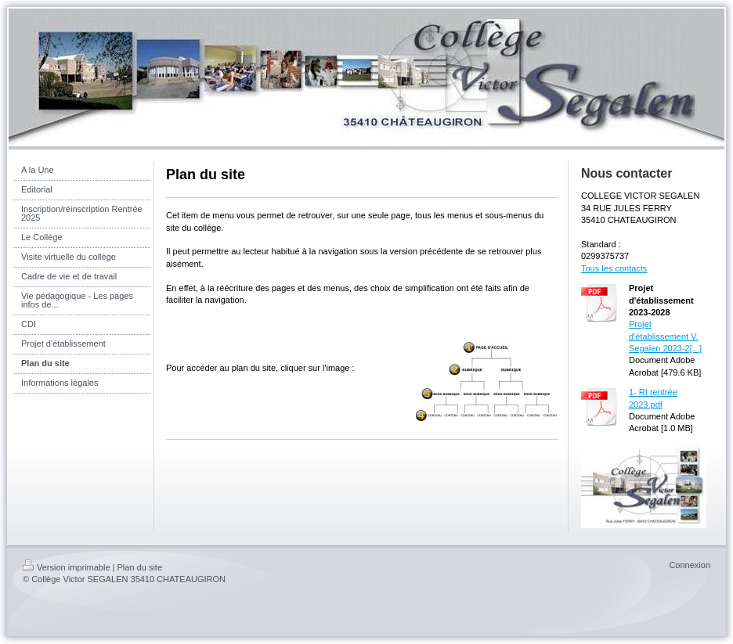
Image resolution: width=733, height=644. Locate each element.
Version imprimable (66, 567)
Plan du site (139, 567)
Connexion (689, 565)
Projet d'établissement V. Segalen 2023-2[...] (665, 336)
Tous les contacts (614, 268)
